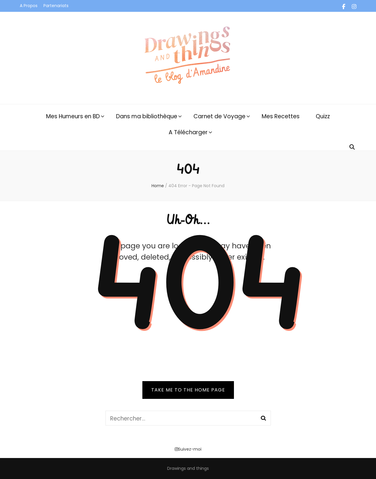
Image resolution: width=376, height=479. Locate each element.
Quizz (323, 116)
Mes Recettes (281, 116)
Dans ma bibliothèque (146, 116)
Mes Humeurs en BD (73, 116)
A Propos (29, 6)
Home (158, 186)
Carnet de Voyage (219, 116)
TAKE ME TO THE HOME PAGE (188, 389)
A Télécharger (188, 132)
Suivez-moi (188, 449)
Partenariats (56, 6)
